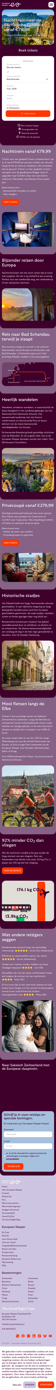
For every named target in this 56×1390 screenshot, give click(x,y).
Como (4, 1288)
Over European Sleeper (12, 1190)
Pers (4, 1200)
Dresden (31, 1288)
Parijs (30, 1295)
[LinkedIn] (34, 1336)
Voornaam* (9, 1130)
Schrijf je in (14, 1166)
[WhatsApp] (17, 1336)
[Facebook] (23, 1336)
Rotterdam (33, 1298)
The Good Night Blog (11, 1220)
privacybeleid (12, 1159)
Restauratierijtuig (9, 1256)
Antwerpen (33, 1278)
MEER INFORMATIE (12, 871)
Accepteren (46, 1385)
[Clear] (47, 79)
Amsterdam (7, 1278)
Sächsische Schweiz (10, 1301)
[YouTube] (50, 1336)
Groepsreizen (8, 1252)
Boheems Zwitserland (11, 1285)
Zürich (31, 1301)
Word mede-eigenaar (11, 1206)
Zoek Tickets (10, 202)
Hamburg (6, 1292)
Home (4, 1187)
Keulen (31, 1292)
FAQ (4, 1266)
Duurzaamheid (8, 1213)
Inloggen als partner (10, 1210)
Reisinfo (5, 1236)
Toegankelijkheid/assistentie (14, 1246)
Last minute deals (9, 1239)
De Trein (5, 1232)
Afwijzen (29, 1385)
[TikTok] (39, 1336)
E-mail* (7, 1141)
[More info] (19, 64)
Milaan (5, 1295)
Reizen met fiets (9, 1249)
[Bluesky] (45, 1336)
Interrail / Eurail (8, 1242)
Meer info (17, 1385)
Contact (5, 1193)
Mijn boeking (7, 1262)
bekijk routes (28, 61)
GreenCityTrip (8, 1216)
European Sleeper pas (11, 1259)
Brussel (31, 1285)
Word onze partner (10, 1203)
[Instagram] (28, 1336)
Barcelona (6, 1282)
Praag (4, 1298)
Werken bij (6, 1196)
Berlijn (31, 1282)
